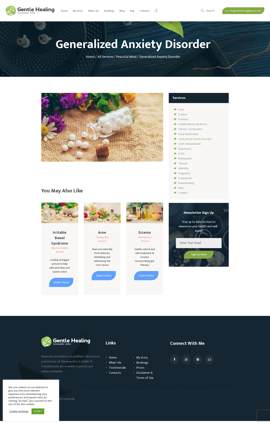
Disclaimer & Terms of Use (145, 378)
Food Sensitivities (187, 134)
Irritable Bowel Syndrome (59, 239)
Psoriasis (183, 119)
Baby (181, 187)
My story (142, 360)
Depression (184, 148)
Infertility (183, 168)
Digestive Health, (59, 251)
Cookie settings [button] (18, 411)
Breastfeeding (186, 183)
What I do (115, 365)
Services (59, 255)
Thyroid (182, 163)
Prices (140, 371)
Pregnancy (184, 173)
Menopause (184, 158)
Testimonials (118, 371)
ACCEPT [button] (37, 411)
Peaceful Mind (126, 56)
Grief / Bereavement (189, 144)
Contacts (115, 375)
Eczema (144, 233)
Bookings (142, 365)
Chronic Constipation (189, 129)
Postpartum (184, 178)
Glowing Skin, (102, 238)
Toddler (182, 192)
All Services (105, 57)
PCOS (181, 153)
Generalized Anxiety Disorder (194, 139)
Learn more (61, 285)
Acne (102, 233)
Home (90, 56)
